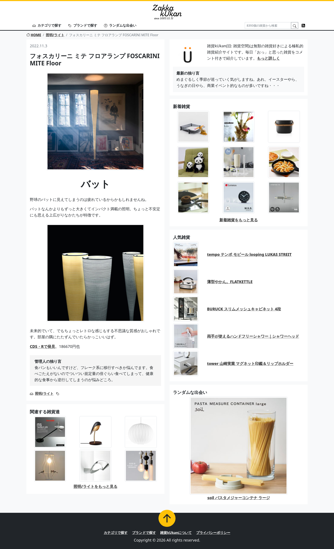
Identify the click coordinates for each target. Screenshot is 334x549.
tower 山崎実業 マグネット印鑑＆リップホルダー (250, 363)
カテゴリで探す (46, 25)
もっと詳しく (268, 58)
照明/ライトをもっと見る (95, 486)
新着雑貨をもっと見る (238, 219)
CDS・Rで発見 (42, 346)
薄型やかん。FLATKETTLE (230, 281)
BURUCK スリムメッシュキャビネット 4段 (244, 308)
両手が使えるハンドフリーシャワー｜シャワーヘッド (253, 336)
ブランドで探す (82, 25)
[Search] (268, 25)
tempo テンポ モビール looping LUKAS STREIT (249, 254)
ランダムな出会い (120, 25)
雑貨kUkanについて (176, 532)
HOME (33, 35)
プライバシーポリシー (213, 532)
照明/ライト (55, 35)
